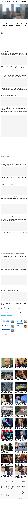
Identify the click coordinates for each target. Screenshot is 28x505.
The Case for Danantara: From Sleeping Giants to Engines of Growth (6, 336)
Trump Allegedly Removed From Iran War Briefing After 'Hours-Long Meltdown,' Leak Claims (21, 446)
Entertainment (2, 496)
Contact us (12, 489)
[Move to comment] (26, 33)
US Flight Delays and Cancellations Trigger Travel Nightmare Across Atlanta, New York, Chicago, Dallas (7, 422)
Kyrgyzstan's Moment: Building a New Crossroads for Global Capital (20, 332)
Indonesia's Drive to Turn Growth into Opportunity (6, 331)
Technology (2, 495)
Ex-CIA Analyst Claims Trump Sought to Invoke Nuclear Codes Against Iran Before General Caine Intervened (20, 374)
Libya (1, 77)
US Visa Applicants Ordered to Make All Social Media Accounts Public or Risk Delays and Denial (7, 446)
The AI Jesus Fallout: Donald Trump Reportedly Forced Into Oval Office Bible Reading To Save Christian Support (20, 482)
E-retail (6, 488)
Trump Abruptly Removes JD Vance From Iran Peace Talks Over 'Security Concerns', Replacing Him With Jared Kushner (21, 470)
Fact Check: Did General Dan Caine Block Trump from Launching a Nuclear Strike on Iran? (6, 434)
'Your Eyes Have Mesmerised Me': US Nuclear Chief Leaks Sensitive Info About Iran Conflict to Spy (7, 386)
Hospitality (7, 489)
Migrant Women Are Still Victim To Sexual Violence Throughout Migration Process (12, 314)
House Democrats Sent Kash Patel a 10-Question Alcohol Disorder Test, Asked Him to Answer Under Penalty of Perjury (21, 386)
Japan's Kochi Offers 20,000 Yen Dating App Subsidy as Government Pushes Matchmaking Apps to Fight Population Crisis (21, 422)
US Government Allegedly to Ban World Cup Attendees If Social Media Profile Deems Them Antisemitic (21, 398)
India (17, 489)
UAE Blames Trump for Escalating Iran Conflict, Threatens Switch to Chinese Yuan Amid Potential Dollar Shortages (21, 458)
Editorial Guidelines (20, 342)
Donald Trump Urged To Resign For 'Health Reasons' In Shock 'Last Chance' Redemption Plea (21, 434)
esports (7, 497)
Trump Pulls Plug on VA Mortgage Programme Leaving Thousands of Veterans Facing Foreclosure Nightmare (7, 458)
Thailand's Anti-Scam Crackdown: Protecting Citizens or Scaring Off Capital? (6, 326)
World (1, 488)
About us (12, 488)
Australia (18, 488)
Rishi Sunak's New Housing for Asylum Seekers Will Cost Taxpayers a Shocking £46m (13, 318)
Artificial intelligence (8, 495)
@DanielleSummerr (11, 32)
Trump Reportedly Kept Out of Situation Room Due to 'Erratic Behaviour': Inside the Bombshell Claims (7, 374)
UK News (2, 489)
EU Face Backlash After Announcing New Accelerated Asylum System (10, 315)
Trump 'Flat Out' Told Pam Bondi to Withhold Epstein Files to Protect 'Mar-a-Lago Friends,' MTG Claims (7, 410)
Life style (1, 497)
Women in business (8, 496)
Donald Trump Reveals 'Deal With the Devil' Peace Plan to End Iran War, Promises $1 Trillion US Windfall (7, 470)
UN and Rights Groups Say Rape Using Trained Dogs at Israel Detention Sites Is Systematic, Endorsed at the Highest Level (6, 398)
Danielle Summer (6, 32)
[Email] (25, 33)
